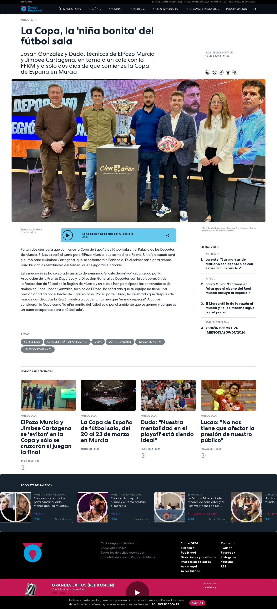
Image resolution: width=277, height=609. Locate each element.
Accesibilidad (190, 571)
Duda (98, 341)
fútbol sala (29, 20)
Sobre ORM (189, 543)
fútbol (210, 278)
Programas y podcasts (201, 9)
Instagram (228, 557)
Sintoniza (187, 548)
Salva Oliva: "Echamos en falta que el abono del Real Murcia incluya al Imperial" (228, 288)
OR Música (210, 587)
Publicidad (188, 553)
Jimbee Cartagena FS (37, 349)
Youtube (227, 562)
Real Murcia (235, 2)
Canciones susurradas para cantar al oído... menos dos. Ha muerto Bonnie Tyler (50, 502)
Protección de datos (196, 562)
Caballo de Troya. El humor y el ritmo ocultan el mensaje (128, 502)
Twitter (226, 548)
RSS (223, 566)
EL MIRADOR (195, 494)
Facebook (228, 553)
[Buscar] (253, 9)
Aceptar (197, 602)
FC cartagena (248, 2)
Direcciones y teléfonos (198, 557)
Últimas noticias (69, 9)
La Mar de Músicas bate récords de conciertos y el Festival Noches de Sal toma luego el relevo (206, 502)
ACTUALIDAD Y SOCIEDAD (203, 514)
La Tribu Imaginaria (165, 9)
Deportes (136, 9)
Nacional (115, 9)
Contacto (227, 543)
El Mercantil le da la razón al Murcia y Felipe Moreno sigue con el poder (229, 307)
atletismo (212, 254)
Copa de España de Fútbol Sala (67, 341)
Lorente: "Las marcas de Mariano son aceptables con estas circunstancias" (229, 263)
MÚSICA (38, 514)
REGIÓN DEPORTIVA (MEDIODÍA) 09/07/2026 (225, 330)
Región (93, 9)
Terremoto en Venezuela (196, 2)
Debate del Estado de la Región (167, 2)
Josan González (120, 341)
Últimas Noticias (219, 2)
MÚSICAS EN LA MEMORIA (49, 494)
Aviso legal (189, 566)
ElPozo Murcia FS (150, 341)
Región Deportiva (217, 322)
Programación (236, 9)
